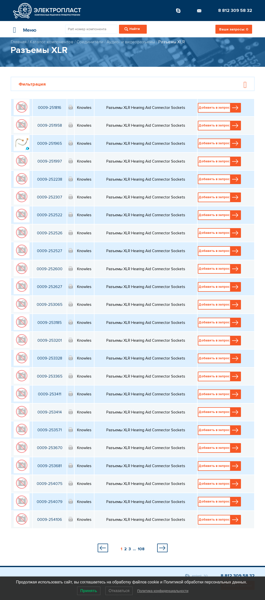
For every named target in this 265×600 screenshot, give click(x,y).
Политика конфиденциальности (163, 591)
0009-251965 (49, 143)
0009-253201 (49, 340)
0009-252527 (49, 250)
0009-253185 (49, 322)
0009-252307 (49, 197)
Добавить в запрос (219, 107)
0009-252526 (49, 233)
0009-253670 (49, 447)
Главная (19, 42)
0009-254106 (49, 519)
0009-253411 (49, 394)
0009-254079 (49, 501)
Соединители (90, 42)
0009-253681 (49, 465)
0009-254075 (49, 483)
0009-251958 (49, 125)
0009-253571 (49, 430)
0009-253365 (49, 376)
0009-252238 (49, 179)
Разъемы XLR (171, 42)
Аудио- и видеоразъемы (131, 42)
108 (141, 549)
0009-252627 (49, 286)
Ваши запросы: (233, 29)
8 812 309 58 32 (235, 10)
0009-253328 (49, 358)
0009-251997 (49, 161)
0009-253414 (49, 412)
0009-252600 (49, 268)
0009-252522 (49, 215)
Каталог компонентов (51, 42)
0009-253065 (49, 304)
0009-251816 (49, 107)
